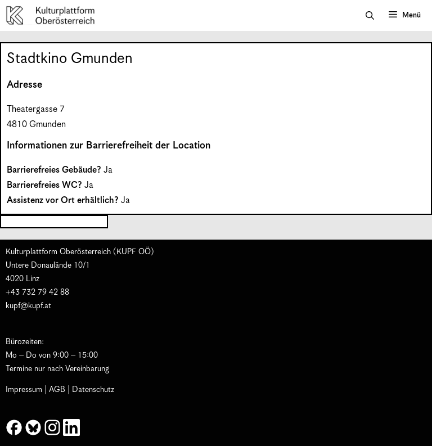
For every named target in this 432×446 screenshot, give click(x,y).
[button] (369, 16)
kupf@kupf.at (28, 305)
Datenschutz (93, 389)
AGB (57, 389)
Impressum (24, 389)
